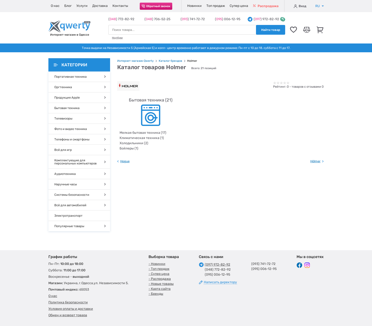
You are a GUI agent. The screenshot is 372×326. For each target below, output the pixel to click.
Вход (300, 6)
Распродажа (266, 6)
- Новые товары (161, 284)
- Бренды (156, 294)
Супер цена (239, 6)
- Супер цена (159, 274)
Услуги (82, 6)
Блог (68, 6)
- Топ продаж (159, 269)
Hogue (125, 161)
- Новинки (157, 264)
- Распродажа (160, 279)
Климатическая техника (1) (142, 138)
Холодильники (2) (134, 143)
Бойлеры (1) (129, 148)
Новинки (194, 6)
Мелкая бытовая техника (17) (143, 133)
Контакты (120, 6)
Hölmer (315, 161)
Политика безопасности (68, 302)
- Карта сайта (160, 289)
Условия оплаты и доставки (70, 309)
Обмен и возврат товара (67, 315)
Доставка (100, 6)
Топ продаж (215, 6)
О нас (55, 6)
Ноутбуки (117, 37)
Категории (70, 64)
